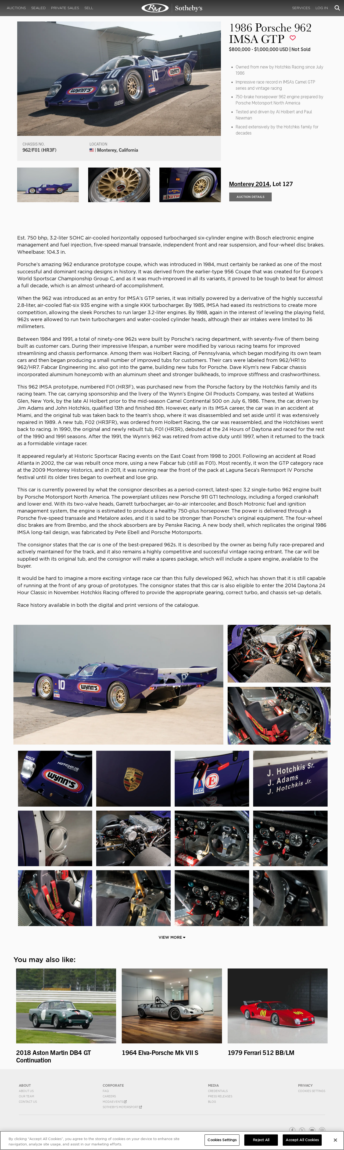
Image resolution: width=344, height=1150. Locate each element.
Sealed (38, 8)
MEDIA (213, 1085)
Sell (88, 8)
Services (301, 8)
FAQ (106, 1091)
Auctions (16, 8)
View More (172, 937)
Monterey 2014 (249, 183)
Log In (322, 8)
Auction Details (250, 197)
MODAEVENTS (115, 1101)
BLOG (212, 1101)
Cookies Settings (311, 1091)
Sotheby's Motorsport (122, 1107)
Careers (109, 1096)
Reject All (261, 1140)
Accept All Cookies (302, 1140)
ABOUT (25, 1085)
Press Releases (220, 1096)
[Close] (335, 1140)
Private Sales (65, 8)
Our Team (26, 1096)
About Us (26, 1091)
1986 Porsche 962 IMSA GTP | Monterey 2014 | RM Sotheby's (172, 8)
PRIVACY (305, 1085)
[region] (172, 1140)
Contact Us (28, 1101)
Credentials (218, 1091)
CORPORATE (113, 1085)
